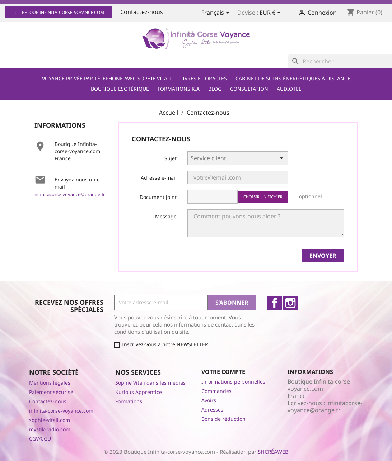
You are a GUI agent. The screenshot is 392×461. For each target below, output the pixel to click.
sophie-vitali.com (49, 420)
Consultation (249, 88)
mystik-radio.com (49, 429)
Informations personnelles (233, 381)
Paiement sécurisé (51, 392)
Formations (128, 401)
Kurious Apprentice (138, 392)
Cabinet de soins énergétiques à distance (292, 78)
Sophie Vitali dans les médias (150, 382)
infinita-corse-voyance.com (61, 410)
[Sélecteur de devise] (271, 13)
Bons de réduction (223, 418)
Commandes (216, 391)
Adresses (212, 409)
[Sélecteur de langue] (216, 13)
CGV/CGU (40, 438)
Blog (214, 88)
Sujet (170, 158)
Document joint (158, 197)
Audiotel (289, 88)
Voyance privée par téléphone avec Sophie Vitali (107, 78)
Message (166, 216)
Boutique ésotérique (120, 88)
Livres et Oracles (203, 78)
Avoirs (208, 400)
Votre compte (223, 372)
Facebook (274, 303)
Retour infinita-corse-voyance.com (58, 12)
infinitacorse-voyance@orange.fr (69, 194)
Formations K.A (179, 88)
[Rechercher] (340, 61)
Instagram (290, 303)
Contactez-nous (141, 12)
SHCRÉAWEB (273, 451)
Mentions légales (49, 382)
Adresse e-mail (159, 177)
